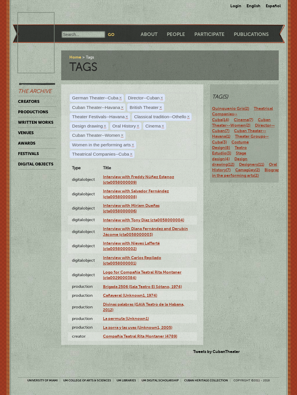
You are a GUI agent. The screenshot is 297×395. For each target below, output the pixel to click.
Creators (28, 101)
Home (75, 57)
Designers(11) (251, 164)
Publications (251, 34)
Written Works (35, 122)
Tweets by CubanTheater (216, 351)
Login (235, 5)
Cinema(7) (243, 119)
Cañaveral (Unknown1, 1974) (130, 295)
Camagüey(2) (247, 170)
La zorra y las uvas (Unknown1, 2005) (137, 327)
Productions (33, 112)
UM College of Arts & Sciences (87, 380)
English (253, 5)
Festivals (28, 153)
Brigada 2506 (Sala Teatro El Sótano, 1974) (142, 286)
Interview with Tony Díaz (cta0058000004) (143, 220)
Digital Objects (35, 164)
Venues (26, 132)
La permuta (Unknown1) (126, 318)
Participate (209, 34)
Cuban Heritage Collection (206, 380)
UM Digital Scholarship (160, 380)
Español (273, 5)
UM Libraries (126, 380)
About (149, 34)
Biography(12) (278, 170)
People (176, 34)
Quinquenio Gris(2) (230, 108)
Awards (26, 143)
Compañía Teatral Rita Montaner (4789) (140, 336)
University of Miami (42, 380)
